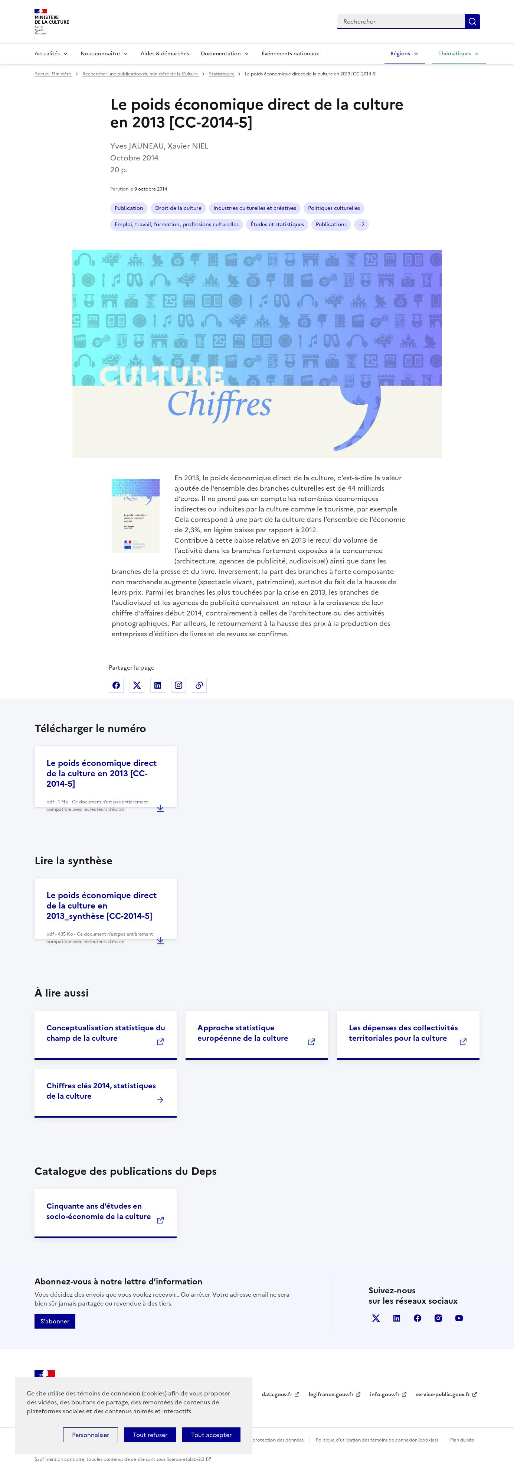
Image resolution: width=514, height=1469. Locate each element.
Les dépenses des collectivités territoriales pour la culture (403, 1033)
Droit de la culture (178, 208)
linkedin (396, 1318)
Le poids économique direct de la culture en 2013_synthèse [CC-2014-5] (101, 905)
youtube (459, 1318)
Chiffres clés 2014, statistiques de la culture (101, 1090)
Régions (400, 54)
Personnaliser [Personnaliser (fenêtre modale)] (90, 1434)
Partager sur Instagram (178, 685)
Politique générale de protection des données (255, 1440)
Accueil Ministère (53, 74)
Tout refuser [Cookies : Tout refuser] (150, 1434)
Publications (331, 224)
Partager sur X (137, 685)
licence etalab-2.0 (185, 1459)
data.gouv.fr (277, 1394)
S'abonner (54, 1321)
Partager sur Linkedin (157, 685)
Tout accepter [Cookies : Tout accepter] (211, 1434)
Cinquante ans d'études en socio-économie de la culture (98, 1211)
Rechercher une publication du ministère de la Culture (140, 74)
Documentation (221, 54)
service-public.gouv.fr (443, 1394)
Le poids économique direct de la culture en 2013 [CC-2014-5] (101, 773)
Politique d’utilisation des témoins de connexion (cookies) (377, 1440)
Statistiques (222, 74)
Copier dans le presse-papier (199, 685)
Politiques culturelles (334, 208)
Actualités (47, 54)
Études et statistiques (277, 224)
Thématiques (454, 54)
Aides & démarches (165, 54)
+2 (361, 224)
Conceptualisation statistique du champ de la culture (105, 1033)
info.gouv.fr (385, 1394)
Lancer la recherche (472, 21)
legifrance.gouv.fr (331, 1394)
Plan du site (462, 1440)
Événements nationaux (290, 54)
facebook (417, 1318)
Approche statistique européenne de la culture (242, 1033)
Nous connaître (100, 54)
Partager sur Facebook (116, 685)
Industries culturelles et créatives (254, 208)
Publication (129, 208)
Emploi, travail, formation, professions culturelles (177, 224)
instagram (438, 1318)
